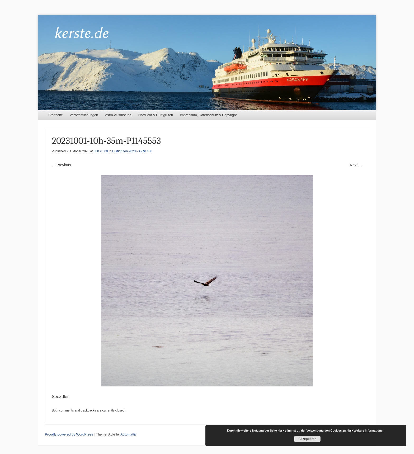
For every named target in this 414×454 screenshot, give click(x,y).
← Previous (61, 165)
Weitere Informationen (369, 430)
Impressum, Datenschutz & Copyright (208, 115)
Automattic (128, 434)
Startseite (55, 115)
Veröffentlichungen (84, 115)
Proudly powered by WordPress (69, 434)
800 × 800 (101, 151)
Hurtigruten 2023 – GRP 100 (132, 151)
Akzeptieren (307, 439)
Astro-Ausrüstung (118, 115)
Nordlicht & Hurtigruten (155, 115)
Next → (356, 165)
